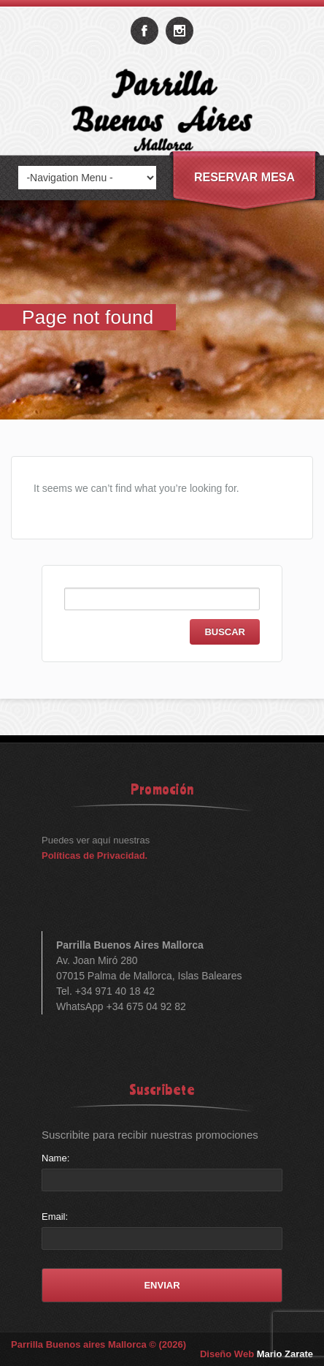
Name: (55, 1158)
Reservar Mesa (244, 177)
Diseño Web (256, 1353)
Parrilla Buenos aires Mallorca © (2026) (98, 1344)
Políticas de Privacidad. (94, 855)
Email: (55, 1216)
